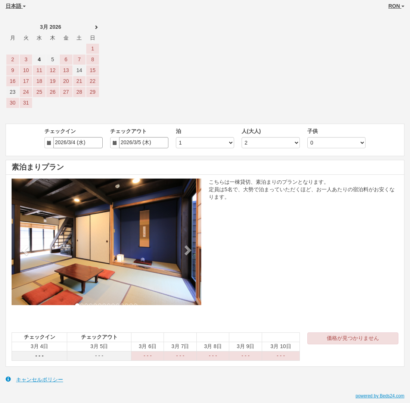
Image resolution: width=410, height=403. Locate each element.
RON (396, 6)
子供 (312, 131)
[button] (26, 250)
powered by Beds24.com (379, 396)
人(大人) (251, 131)
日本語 (16, 6)
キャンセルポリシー (34, 379)
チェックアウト (128, 131)
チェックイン (60, 131)
